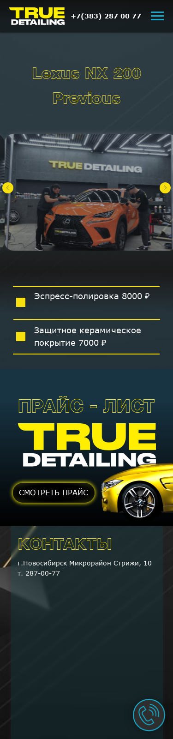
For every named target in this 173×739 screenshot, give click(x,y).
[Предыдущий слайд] (7, 187)
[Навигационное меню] (157, 16)
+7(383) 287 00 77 (106, 16)
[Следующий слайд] (165, 187)
